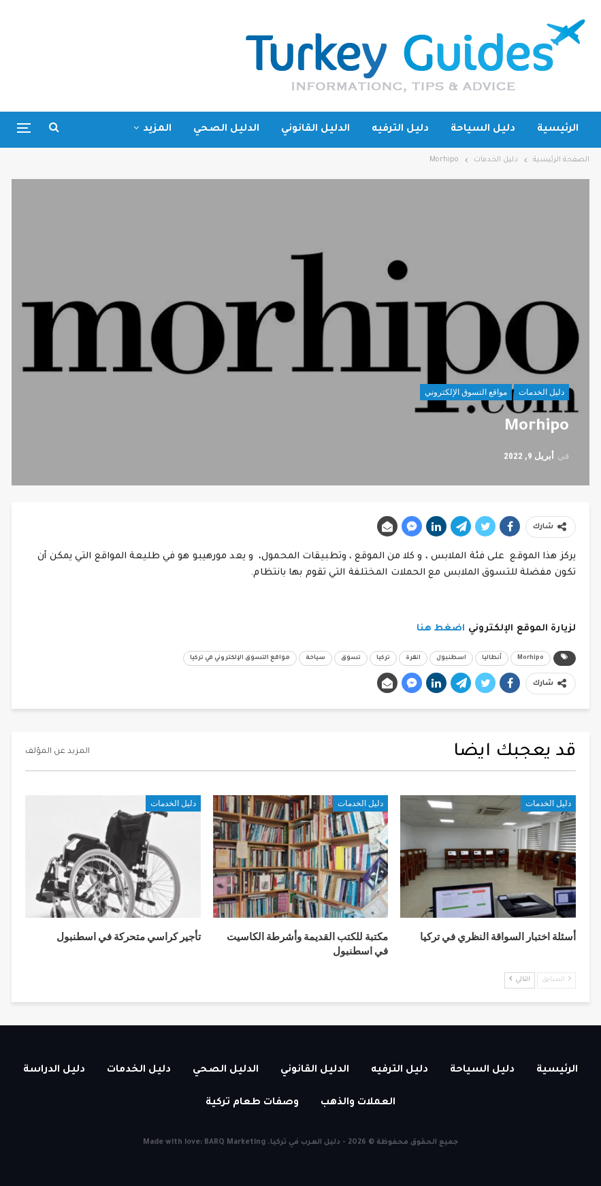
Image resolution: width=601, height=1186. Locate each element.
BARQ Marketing (234, 1142)
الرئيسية (558, 129)
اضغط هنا (441, 629)
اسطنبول (451, 658)
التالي (519, 979)
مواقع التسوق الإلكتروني (466, 392)
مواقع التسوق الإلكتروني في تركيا (240, 658)
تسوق (351, 658)
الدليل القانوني (315, 129)
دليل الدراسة (54, 1070)
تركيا (383, 658)
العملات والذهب (358, 1102)
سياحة (315, 658)
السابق (556, 979)
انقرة (413, 658)
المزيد (157, 129)
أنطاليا (492, 658)
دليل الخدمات (541, 392)
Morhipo (530, 658)
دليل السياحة (483, 129)
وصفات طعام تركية (252, 1102)
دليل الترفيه (400, 129)
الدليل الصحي (226, 129)
